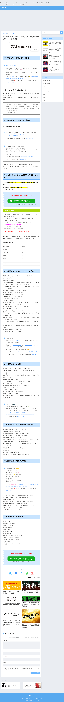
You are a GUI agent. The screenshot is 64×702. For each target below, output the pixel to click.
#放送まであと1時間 (11, 65)
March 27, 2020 (29, 138)
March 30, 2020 (21, 416)
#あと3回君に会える (21, 484)
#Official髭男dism (17, 345)
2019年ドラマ (46, 80)
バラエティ (46, 89)
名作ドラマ (46, 91)
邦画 (44, 100)
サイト (4, 662)
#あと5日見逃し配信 (31, 484)
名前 (4, 651)
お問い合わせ (39, 698)
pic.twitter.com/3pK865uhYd (12, 135)
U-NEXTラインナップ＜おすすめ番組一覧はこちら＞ (16, 231)
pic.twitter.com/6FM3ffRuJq (20, 486)
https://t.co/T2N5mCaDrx (27, 156)
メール (5, 656)
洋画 (44, 97)
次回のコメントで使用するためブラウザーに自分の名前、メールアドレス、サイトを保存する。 (21, 669)
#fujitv (19, 414)
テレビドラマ (37, 577)
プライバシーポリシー (30, 698)
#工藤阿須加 (23, 412)
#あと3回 (12, 76)
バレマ (4, 8)
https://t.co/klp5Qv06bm (16, 351)
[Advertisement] (32, 20)
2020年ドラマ (46, 83)
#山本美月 (32, 76)
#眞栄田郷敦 (17, 412)
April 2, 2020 (23, 159)
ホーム (23, 698)
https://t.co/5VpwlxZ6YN (12, 414)
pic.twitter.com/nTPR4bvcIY (27, 414)
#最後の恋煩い (28, 345)
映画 (44, 94)
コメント (5, 640)
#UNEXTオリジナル (19, 340)
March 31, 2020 (10, 82)
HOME (32, 695)
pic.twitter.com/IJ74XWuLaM (16, 78)
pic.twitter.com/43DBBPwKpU (30, 351)
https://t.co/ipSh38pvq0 (20, 134)
